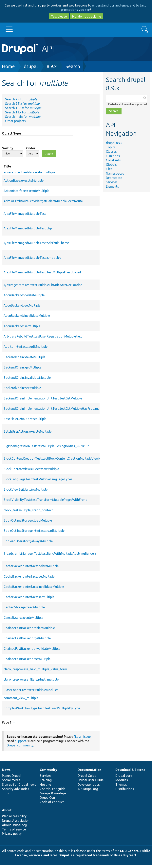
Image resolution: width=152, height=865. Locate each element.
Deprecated (114, 178)
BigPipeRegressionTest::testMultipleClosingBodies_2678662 (46, 446)
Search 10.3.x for (23, 108)
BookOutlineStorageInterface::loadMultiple (34, 530)
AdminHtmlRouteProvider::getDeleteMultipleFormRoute (43, 201)
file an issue (82, 736)
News (6, 769)
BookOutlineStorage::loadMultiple (28, 520)
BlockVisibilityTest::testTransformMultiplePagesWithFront (45, 499)
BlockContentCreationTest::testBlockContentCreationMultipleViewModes (56, 458)
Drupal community (20, 745)
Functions (113, 156)
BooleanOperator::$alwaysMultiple (28, 541)
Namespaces (115, 173)
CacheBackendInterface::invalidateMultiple (34, 586)
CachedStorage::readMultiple (24, 607)
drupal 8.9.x (114, 143)
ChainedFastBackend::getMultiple (27, 638)
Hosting (45, 784)
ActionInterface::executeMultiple (26, 191)
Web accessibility (14, 816)
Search (73, 66)
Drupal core (123, 775)
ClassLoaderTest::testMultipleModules (31, 690)
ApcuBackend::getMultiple (22, 305)
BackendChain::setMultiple (22, 388)
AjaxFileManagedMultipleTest (25, 213)
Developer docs (89, 784)
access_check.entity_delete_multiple (29, 172)
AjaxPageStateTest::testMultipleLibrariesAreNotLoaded (43, 285)
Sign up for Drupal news (19, 784)
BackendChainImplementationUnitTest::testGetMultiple (43, 398)
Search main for (22, 116)
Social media (11, 780)
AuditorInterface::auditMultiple (26, 346)
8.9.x (52, 66)
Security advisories (15, 789)
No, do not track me (86, 16)
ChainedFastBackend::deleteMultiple (29, 628)
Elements (112, 186)
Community (48, 769)
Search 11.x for (22, 112)
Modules (121, 780)
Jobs (5, 793)
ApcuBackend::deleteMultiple (24, 295)
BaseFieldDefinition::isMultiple (25, 419)
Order (30, 148)
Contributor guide (52, 789)
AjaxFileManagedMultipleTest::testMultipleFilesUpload (42, 272)
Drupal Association (15, 820)
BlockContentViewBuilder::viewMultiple (31, 469)
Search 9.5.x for (22, 103)
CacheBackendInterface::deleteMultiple (31, 566)
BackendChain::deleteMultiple (24, 357)
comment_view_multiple (21, 698)
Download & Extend (130, 769)
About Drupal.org (14, 825)
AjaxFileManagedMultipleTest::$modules (32, 257)
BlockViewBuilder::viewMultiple (26, 489)
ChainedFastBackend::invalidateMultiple (32, 648)
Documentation (89, 769)
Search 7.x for (21, 99)
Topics (111, 147)
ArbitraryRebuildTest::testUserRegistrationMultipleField (43, 336)
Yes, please (59, 16)
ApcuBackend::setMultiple (22, 326)
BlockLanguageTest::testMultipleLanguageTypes (38, 479)
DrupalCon (47, 797)
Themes (121, 784)
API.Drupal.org (88, 789)
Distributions (124, 789)
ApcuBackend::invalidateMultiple (27, 315)
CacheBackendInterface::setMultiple (29, 597)
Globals (111, 164)
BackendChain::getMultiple (22, 367)
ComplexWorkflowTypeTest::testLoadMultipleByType (42, 708)
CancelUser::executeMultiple (23, 617)
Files (109, 169)
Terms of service (14, 829)
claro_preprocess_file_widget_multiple (31, 679)
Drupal (64, 855)
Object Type (11, 133)
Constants (113, 160)
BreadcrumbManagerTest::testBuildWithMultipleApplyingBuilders (50, 553)
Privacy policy (12, 833)
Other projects (15, 121)
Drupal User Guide (91, 780)
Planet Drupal (11, 775)
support (20, 741)
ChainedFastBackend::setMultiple (27, 659)
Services (112, 182)
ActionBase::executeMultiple (24, 180)
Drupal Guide (87, 775)
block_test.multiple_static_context (28, 510)
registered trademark (92, 855)
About (7, 810)
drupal (31, 66)
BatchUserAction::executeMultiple (27, 431)
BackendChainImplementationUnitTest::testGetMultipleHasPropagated (54, 408)
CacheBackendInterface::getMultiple (29, 576)
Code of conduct (52, 802)
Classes (111, 151)
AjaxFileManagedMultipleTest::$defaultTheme (36, 243)
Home (8, 66)
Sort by (7, 148)
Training (46, 780)
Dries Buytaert (125, 855)
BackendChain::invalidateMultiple (27, 377)
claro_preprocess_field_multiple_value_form (35, 669)
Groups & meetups (53, 793)
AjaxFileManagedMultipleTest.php (28, 228)
